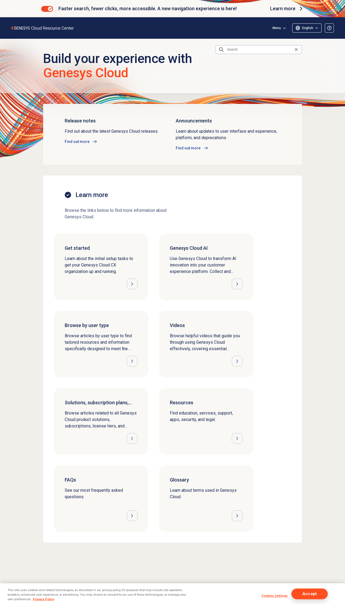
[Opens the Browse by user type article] (101, 344)
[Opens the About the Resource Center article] (329, 28)
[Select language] (307, 28)
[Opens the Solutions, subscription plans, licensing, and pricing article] (101, 421)
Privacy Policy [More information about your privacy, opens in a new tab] (43, 599)
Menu (276, 28)
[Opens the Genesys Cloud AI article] (206, 267)
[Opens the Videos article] (206, 344)
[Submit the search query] (221, 49)
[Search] (259, 49)
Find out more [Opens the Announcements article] (188, 148)
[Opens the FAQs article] (101, 498)
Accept (309, 593)
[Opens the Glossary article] (206, 498)
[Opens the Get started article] (101, 267)
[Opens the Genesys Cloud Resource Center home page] (42, 28)
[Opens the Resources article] (206, 421)
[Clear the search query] (296, 49)
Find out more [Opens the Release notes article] (77, 141)
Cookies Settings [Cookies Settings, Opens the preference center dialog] (274, 596)
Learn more (287, 8)
